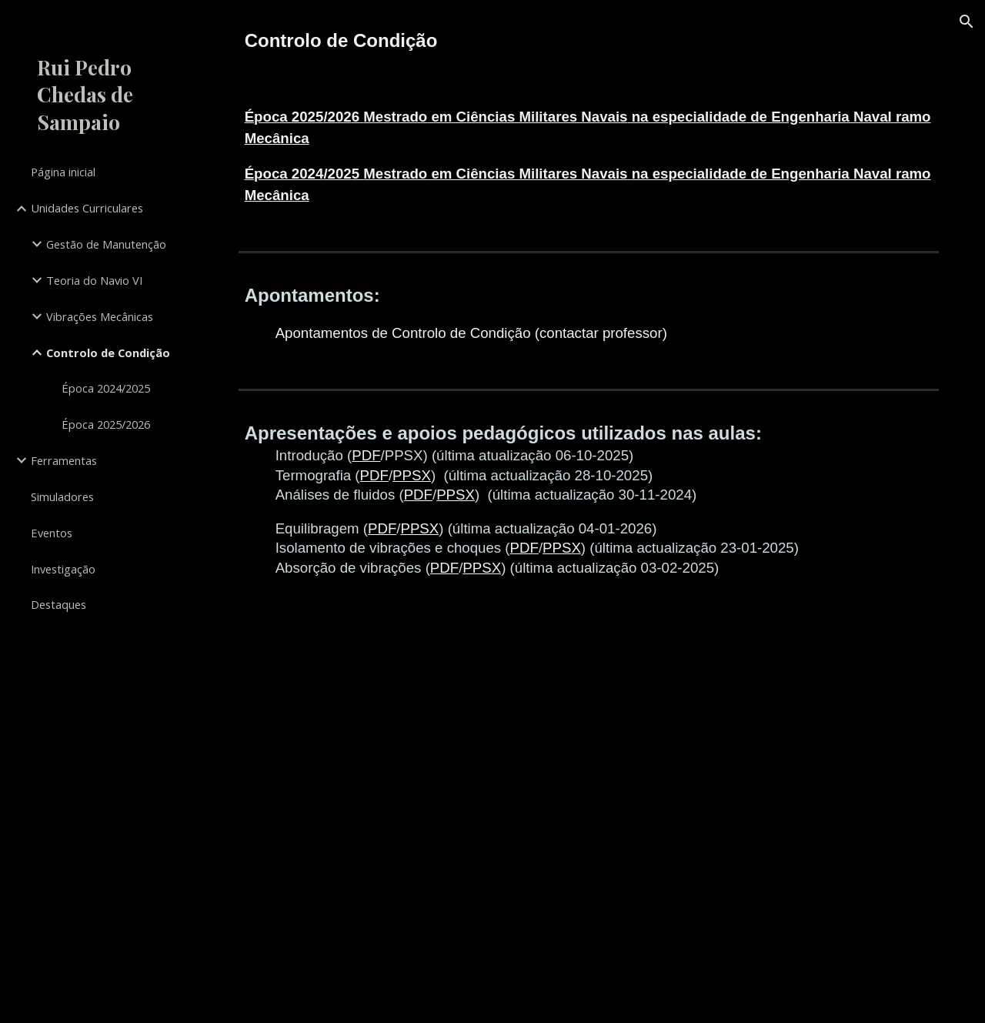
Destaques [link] (58, 604)
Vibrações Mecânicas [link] (99, 316)
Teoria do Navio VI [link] (94, 280)
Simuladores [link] (62, 496)
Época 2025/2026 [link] (106, 424)
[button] (966, 21)
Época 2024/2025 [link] (106, 388)
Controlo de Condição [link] (108, 352)
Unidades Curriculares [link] (87, 208)
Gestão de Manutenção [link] (106, 244)
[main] (589, 40)
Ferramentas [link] (64, 460)
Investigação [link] (63, 569)
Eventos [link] (51, 532)
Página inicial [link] (63, 171)
